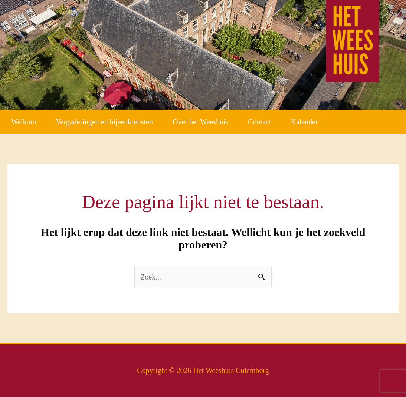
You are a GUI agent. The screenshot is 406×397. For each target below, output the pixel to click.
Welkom (23, 122)
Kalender (304, 122)
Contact (259, 122)
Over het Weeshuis (200, 122)
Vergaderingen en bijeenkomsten (104, 122)
